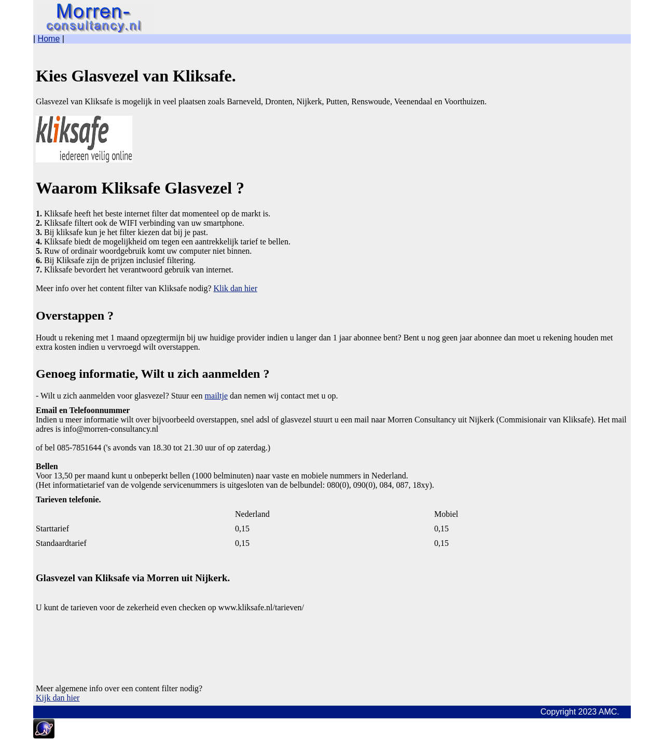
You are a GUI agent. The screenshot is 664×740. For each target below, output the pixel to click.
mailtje (216, 395)
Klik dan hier (235, 288)
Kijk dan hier (57, 697)
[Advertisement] (119, 638)
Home (49, 38)
